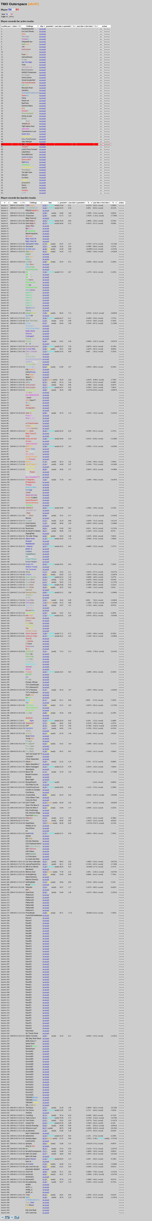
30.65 (44, 508)
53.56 (44, 705)
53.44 (44, 321)
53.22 (44, 521)
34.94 (44, 221)
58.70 (44, 726)
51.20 (44, 523)
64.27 (44, 733)
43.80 (44, 346)
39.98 (44, 713)
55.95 (44, 205)
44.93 (44, 672)
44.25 (44, 546)
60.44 (44, 564)
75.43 (44, 480)
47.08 (44, 446)
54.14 (44, 580)
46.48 (44, 249)
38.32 (44, 251)
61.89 (44, 380)
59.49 (44, 349)
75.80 (44, 313)
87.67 (44, 323)
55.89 (44, 213)
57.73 (44, 572)
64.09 (44, 592)
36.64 (44, 587)
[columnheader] (6, 26)
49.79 (44, 223)
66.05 (44, 574)
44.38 (44, 318)
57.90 (44, 272)
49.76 (44, 636)
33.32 (44, 767)
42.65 (44, 744)
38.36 (44, 431)
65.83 (44, 367)
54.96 (44, 262)
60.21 (44, 531)
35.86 (44, 585)
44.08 (44, 390)
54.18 (44, 613)
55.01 (44, 246)
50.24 (44, 720)
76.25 (44, 651)
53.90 (44, 439)
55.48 (44, 605)
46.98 (44, 413)
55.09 (44, 208)
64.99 (44, 536)
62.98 (44, 216)
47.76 (44, 462)
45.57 (44, 728)
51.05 (44, 351)
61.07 (44, 582)
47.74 (44, 244)
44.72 (44, 387)
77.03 (44, 603)
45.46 (44, 577)
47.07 (44, 723)
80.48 (44, 515)
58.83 (44, 528)
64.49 (44, 341)
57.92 (44, 615)
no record (42, 29)
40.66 (44, 469)
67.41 (44, 690)
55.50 (44, 761)
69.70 (44, 382)
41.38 (44, 751)
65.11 (44, 700)
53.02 (44, 600)
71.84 (44, 633)
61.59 (44, 538)
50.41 (44, 385)
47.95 (44, 464)
